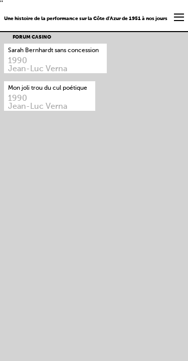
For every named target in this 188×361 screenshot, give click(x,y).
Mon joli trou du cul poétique (47, 88)
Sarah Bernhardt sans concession (53, 51)
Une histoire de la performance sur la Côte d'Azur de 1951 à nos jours (85, 18)
